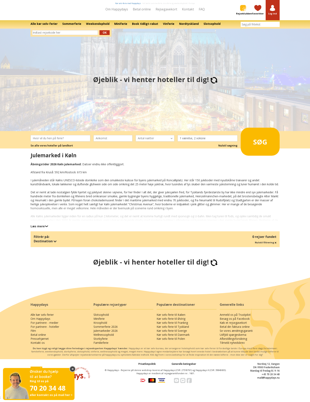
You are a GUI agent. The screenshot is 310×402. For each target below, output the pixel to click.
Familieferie (100, 345)
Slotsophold (101, 317)
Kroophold (100, 325)
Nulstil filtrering (265, 245)
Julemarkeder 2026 (105, 333)
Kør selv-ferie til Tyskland (173, 329)
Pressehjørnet (40, 341)
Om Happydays (116, 9)
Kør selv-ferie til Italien (171, 317)
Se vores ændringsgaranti (236, 333)
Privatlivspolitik (147, 366)
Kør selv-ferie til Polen (171, 341)
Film (33, 333)
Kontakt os (38, 345)
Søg (255, 142)
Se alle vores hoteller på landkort (52, 148)
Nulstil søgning (227, 148)
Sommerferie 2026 (105, 329)
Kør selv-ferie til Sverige (172, 333)
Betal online (142, 9)
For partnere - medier (44, 325)
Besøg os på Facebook (235, 321)
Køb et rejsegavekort (233, 325)
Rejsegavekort (166, 9)
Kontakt (188, 9)
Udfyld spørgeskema (233, 337)
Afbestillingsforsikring (233, 341)
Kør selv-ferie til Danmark (173, 337)
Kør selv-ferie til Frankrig (172, 325)
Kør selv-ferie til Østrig (171, 321)
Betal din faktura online (235, 329)
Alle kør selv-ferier (42, 317)
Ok (105, 35)
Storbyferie (100, 341)
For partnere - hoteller (45, 329)
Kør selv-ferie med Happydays (128, 3)
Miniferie (99, 321)
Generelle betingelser (184, 366)
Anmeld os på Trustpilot (235, 317)
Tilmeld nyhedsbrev (232, 345)
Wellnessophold (103, 337)
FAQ (202, 9)
